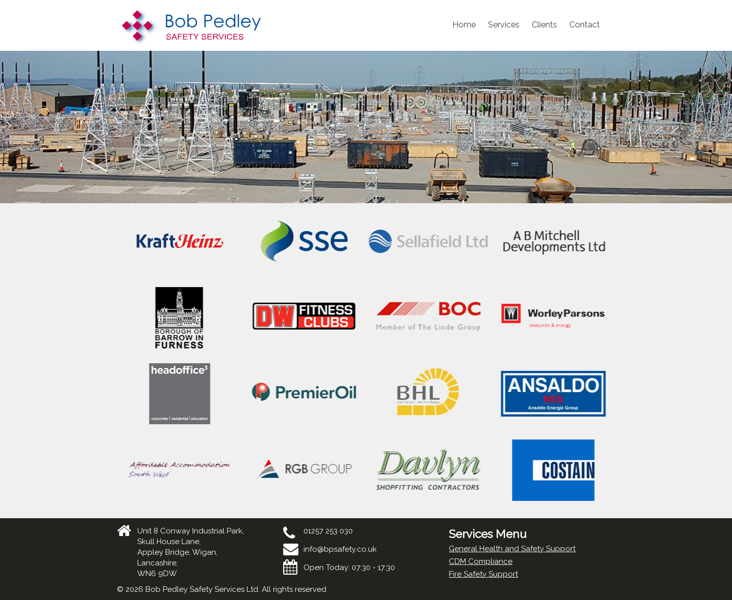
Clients (544, 24)
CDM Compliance (480, 561)
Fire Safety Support (483, 574)
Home (464, 24)
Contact (584, 24)
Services (504, 24)
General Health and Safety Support (512, 548)
